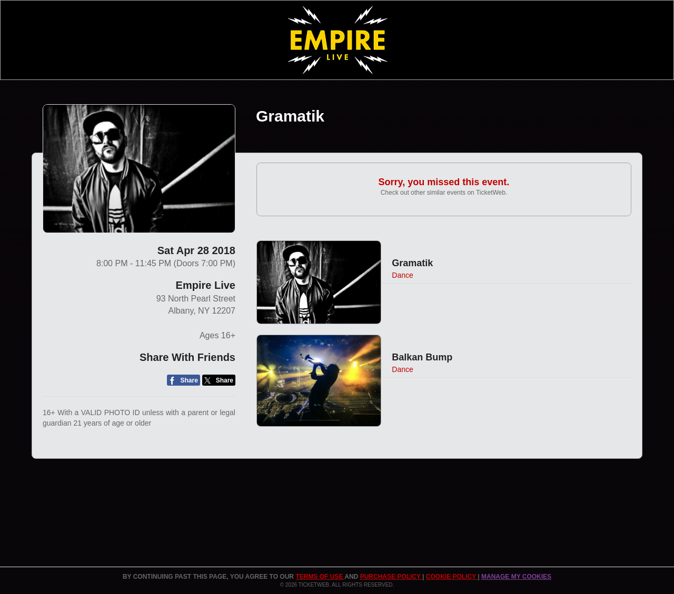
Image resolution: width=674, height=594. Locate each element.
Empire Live (205, 285)
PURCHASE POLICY (391, 576)
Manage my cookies (516, 576)
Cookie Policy (452, 576)
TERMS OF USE (319, 576)
